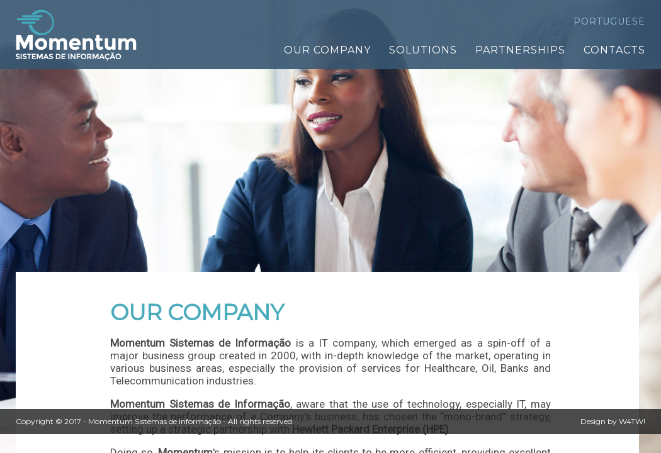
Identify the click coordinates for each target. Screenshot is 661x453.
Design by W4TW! (612, 421)
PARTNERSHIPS (520, 50)
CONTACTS (614, 50)
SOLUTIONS (423, 50)
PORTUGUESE (609, 21)
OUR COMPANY (327, 50)
